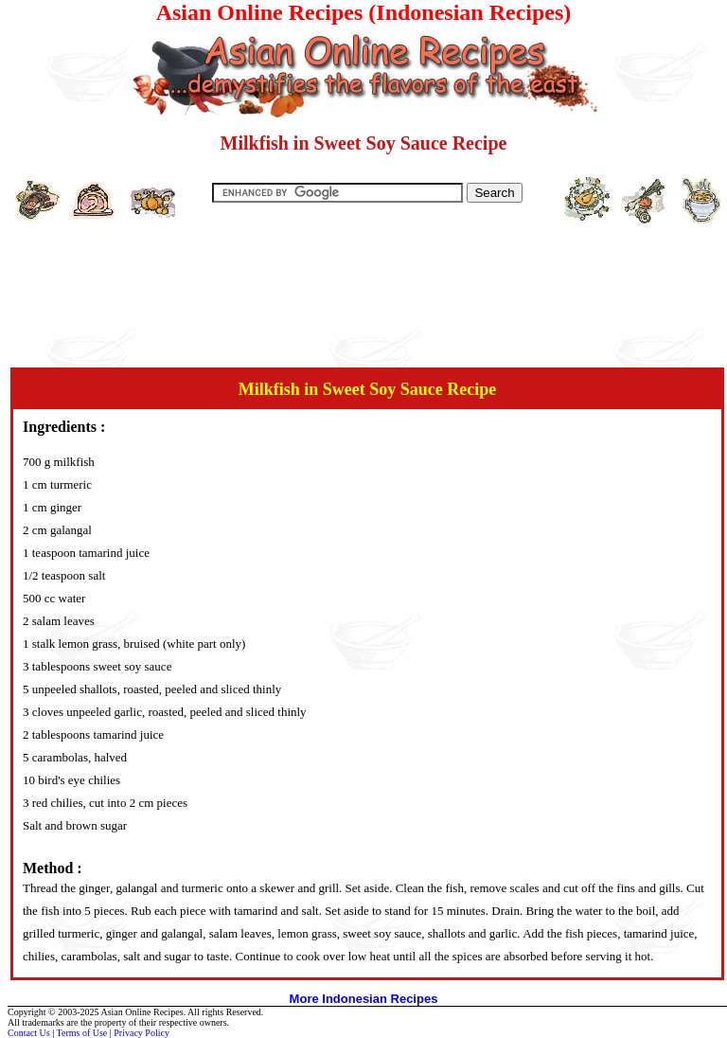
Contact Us (29, 1033)
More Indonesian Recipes (364, 999)
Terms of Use (82, 1033)
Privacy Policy (141, 1033)
